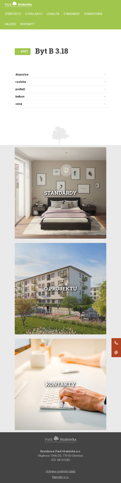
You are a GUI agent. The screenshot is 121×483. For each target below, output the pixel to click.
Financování (93, 14)
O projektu (33, 14)
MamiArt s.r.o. (60, 477)
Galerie (10, 24)
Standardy (72, 14)
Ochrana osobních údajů (60, 471)
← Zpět (22, 51)
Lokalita (52, 14)
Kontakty (27, 24)
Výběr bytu (13, 14)
